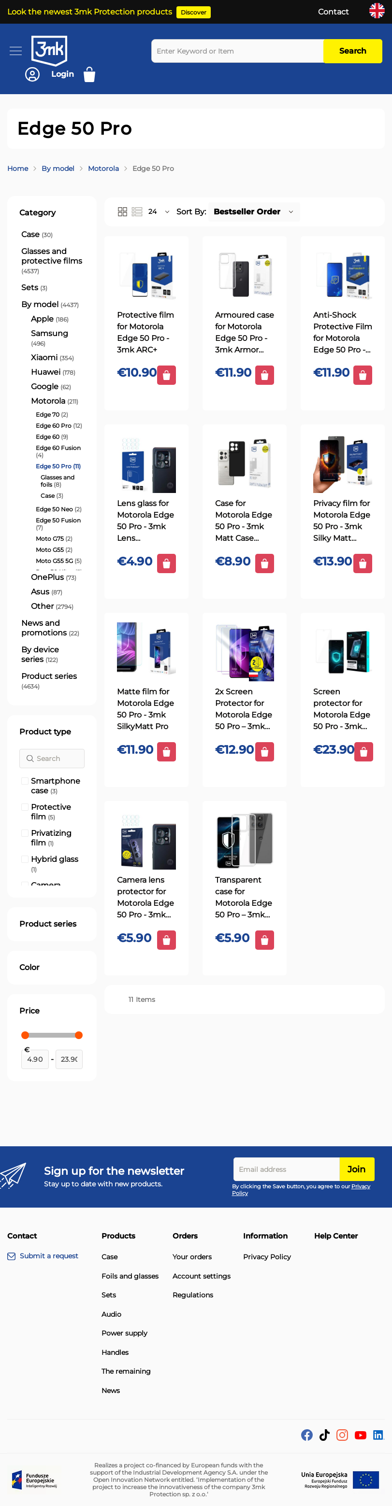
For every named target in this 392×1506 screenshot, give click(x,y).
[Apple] (50, 319)
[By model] (50, 305)
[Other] (52, 606)
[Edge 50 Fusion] (59, 524)
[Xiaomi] (52, 358)
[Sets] (34, 288)
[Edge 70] (52, 414)
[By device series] (52, 654)
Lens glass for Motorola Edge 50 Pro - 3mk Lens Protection (145, 521)
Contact (333, 11)
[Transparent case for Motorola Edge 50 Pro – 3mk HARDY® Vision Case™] (244, 840)
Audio (111, 1314)
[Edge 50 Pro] (58, 466)
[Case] (37, 234)
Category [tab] (37, 212)
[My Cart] (93, 74)
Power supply (124, 1333)
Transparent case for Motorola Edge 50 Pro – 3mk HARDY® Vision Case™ (243, 898)
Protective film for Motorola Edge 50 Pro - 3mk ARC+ (145, 332)
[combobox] (239, 51)
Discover (193, 12)
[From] (35, 1059)
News (111, 1391)
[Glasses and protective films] (52, 261)
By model (58, 168)
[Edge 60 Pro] (59, 425)
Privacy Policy (267, 1257)
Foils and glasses (130, 1276)
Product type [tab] (45, 731)
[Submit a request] (54, 1256)
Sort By (190, 211)
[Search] (52, 758)
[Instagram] (342, 1438)
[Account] (49, 74)
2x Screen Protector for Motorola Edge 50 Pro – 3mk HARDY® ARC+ (244, 709)
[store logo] (58, 51)
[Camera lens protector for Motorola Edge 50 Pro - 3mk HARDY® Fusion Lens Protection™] (146, 840)
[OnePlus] (53, 577)
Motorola (103, 168)
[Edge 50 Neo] (59, 509)
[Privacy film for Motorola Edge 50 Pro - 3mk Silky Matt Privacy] (342, 463)
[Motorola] (54, 401)
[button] (159, 212)
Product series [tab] (47, 924)
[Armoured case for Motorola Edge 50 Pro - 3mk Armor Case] (244, 275)
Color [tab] (29, 967)
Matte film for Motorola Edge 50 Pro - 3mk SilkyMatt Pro (145, 709)
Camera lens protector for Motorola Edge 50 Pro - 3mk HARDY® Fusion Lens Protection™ (145, 898)
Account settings (202, 1276)
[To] (69, 1059)
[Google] (51, 387)
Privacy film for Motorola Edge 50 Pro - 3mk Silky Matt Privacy (341, 521)
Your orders (192, 1257)
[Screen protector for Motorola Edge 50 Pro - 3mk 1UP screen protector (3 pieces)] (342, 651)
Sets (109, 1295)
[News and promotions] (52, 628)
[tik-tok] (324, 1438)
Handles (115, 1353)
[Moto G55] (54, 549)
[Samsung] (57, 338)
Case (109, 1257)
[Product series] (52, 681)
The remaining (126, 1371)
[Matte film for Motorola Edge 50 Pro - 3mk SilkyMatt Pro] (146, 651)
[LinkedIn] (379, 1437)
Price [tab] (29, 1010)
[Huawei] (53, 372)
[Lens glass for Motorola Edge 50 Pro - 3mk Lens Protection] (146, 463)
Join (356, 1169)
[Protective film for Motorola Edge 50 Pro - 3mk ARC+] (146, 275)
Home (17, 168)
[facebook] (307, 1438)
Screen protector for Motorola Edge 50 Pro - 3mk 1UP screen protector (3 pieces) (341, 709)
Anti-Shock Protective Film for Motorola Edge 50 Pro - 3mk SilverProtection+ (342, 333)
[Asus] (46, 592)
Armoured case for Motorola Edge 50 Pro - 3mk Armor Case (244, 333)
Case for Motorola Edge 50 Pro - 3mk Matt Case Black (243, 521)
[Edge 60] (52, 436)
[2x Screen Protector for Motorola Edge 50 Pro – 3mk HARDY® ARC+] (244, 651)
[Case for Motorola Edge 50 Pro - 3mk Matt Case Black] (244, 463)
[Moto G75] (54, 538)
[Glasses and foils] (62, 481)
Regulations (193, 1295)
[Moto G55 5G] (59, 560)
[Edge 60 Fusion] (59, 451)
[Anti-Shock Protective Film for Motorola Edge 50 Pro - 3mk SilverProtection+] (342, 275)
